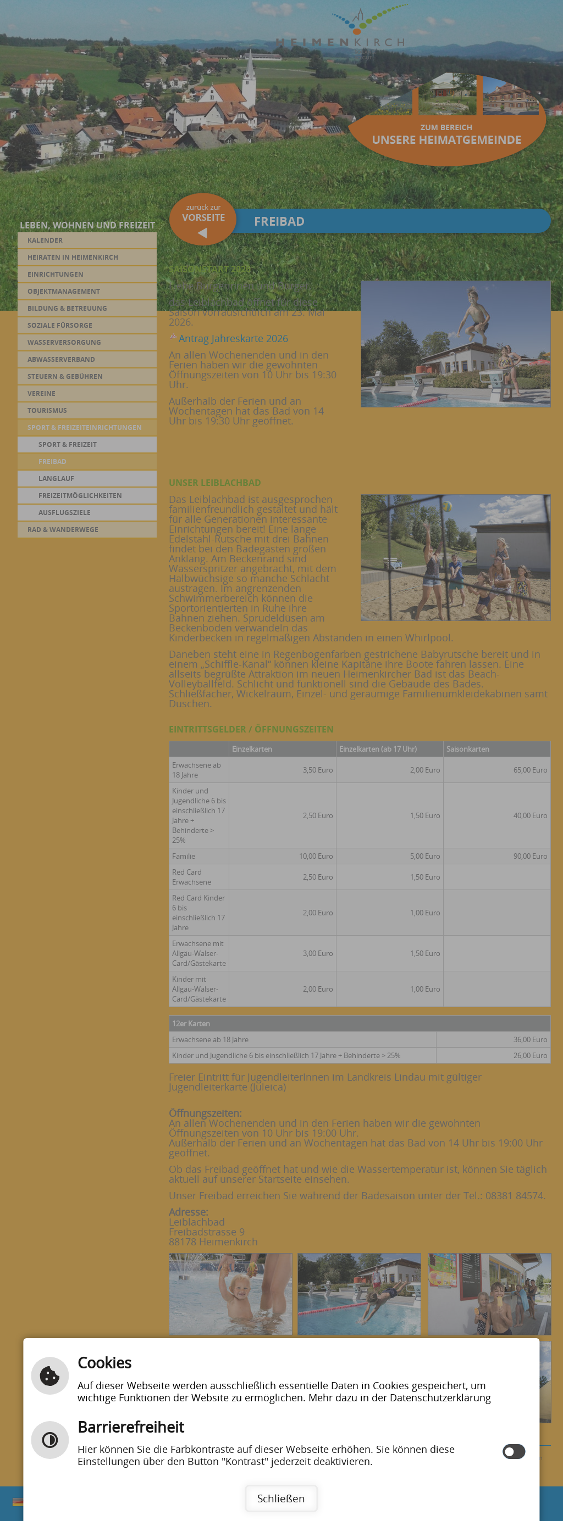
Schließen (281, 1498)
